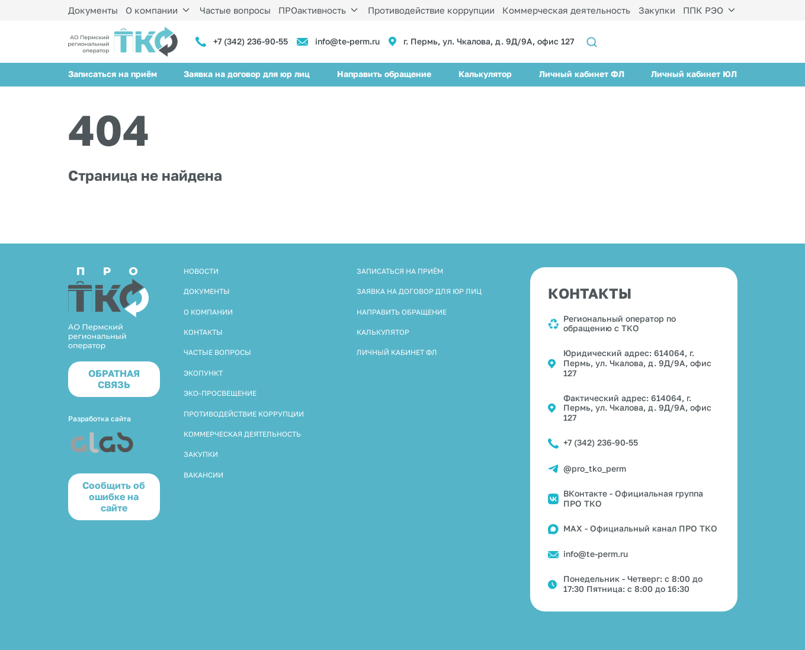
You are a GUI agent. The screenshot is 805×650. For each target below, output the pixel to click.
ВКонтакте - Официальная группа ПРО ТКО (633, 498)
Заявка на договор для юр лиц (247, 74)
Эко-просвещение (220, 393)
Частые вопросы (235, 10)
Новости (201, 271)
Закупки (657, 10)
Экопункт (203, 373)
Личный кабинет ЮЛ (694, 74)
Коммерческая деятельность (566, 10)
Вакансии (203, 474)
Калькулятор (485, 74)
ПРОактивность (312, 10)
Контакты (203, 332)
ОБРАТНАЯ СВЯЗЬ (114, 378)
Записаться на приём (112, 74)
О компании (152, 10)
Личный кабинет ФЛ (581, 74)
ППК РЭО (703, 10)
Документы (93, 10)
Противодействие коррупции (431, 10)
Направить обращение (384, 74)
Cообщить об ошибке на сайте (113, 496)
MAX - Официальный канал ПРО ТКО (640, 528)
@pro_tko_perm (594, 468)
